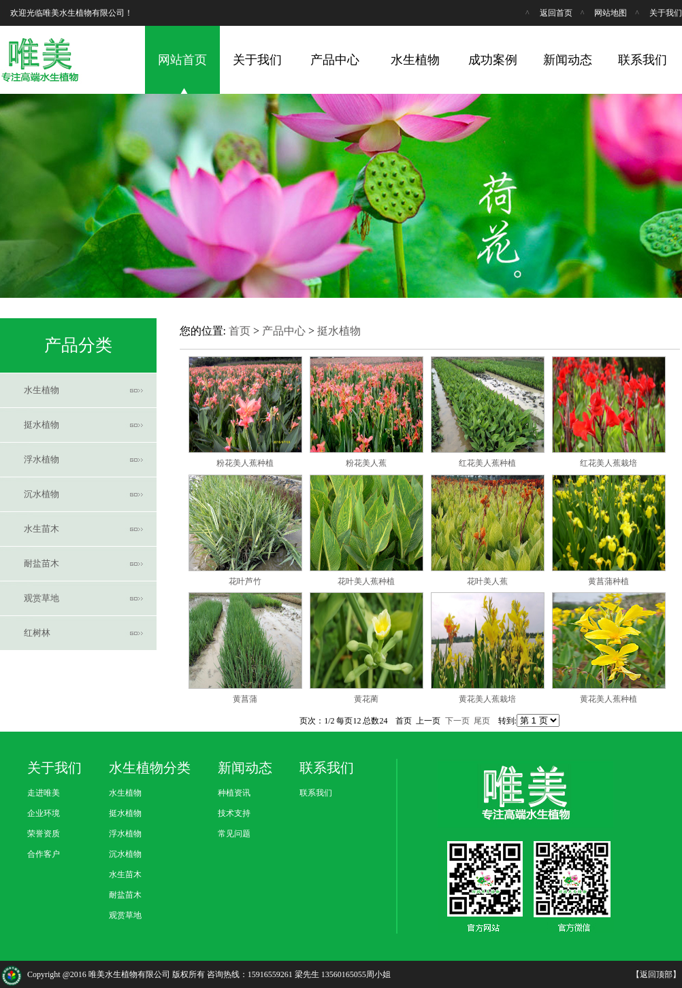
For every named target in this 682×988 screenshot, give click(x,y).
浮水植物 (41, 459)
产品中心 (334, 60)
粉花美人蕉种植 (245, 463)
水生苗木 (41, 529)
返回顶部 (656, 974)
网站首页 (182, 60)
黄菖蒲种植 (608, 581)
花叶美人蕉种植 (366, 581)
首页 (239, 331)
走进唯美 (43, 793)
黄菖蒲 (245, 699)
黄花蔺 (366, 699)
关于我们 (665, 13)
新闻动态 (567, 60)
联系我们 (642, 60)
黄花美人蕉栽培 (487, 699)
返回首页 (556, 13)
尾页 (482, 721)
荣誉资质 (43, 833)
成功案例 (492, 60)
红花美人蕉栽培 (608, 463)
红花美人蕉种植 (487, 463)
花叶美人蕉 (487, 581)
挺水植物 (41, 425)
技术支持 (234, 813)
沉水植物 (41, 494)
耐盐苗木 (41, 563)
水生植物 (415, 60)
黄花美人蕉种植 (608, 699)
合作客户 (43, 854)
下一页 (457, 721)
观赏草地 (41, 598)
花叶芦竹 (245, 581)
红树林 (37, 633)
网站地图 (610, 13)
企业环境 (43, 813)
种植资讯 (234, 793)
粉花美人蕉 (366, 463)
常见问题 (234, 833)
